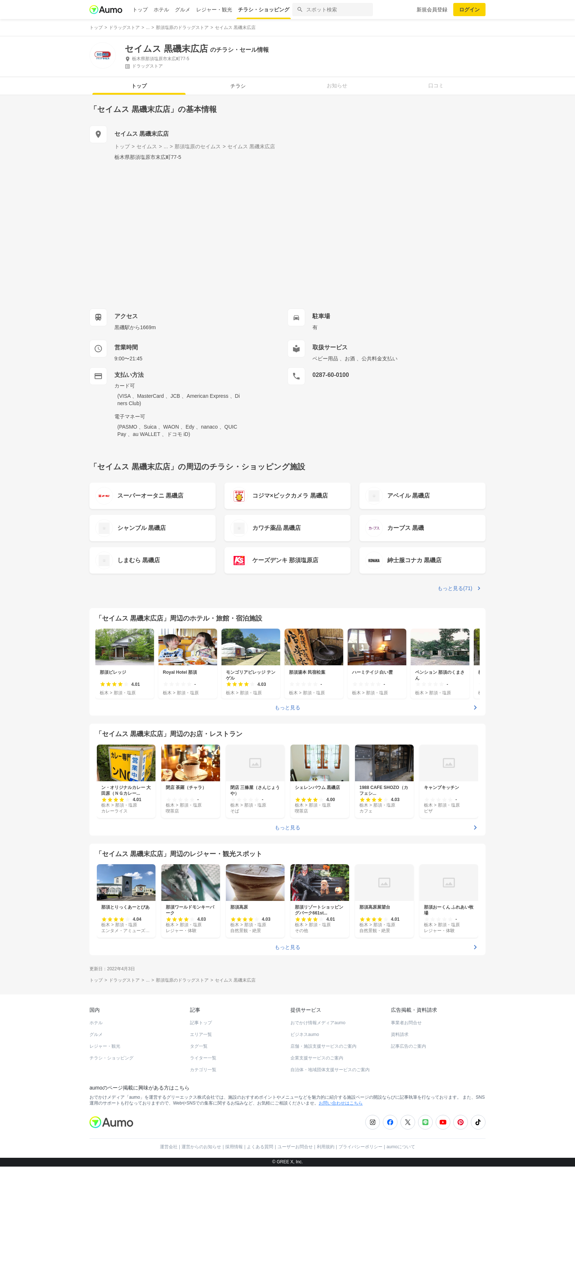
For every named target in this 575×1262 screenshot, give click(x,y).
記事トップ (201, 1023)
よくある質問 (260, 1147)
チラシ (238, 86)
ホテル (161, 9)
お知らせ (337, 85)
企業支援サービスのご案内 (316, 1058)
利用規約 (325, 1147)
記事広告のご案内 (408, 1046)
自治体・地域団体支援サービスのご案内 (330, 1070)
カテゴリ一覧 (203, 1070)
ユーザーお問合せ (295, 1147)
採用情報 (234, 1147)
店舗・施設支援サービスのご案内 (323, 1046)
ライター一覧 (203, 1058)
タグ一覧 (199, 1046)
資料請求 (400, 1034)
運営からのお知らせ (201, 1147)
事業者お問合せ (406, 1023)
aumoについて (401, 1147)
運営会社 (168, 1147)
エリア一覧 (201, 1034)
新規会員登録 (432, 9)
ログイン (469, 9)
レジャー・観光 (214, 9)
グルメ (182, 9)
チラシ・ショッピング (263, 9)
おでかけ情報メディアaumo (317, 1023)
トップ (140, 9)
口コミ (436, 85)
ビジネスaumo (304, 1034)
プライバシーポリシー (360, 1147)
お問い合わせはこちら (341, 1103)
